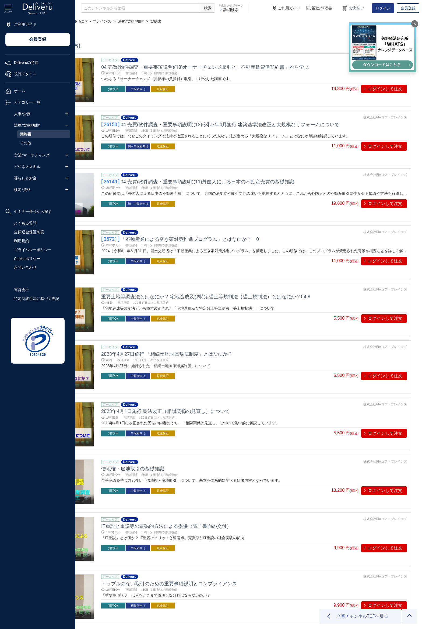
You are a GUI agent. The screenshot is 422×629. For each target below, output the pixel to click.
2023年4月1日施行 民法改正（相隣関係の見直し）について (224, 360)
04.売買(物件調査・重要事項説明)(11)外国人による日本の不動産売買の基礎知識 (256, 164)
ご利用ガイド (286, 8)
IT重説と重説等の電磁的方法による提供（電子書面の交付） (225, 458)
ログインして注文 (385, 88)
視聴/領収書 (319, 8)
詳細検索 (228, 10)
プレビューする (121, 88)
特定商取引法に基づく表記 (36, 298)
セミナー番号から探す (28, 212)
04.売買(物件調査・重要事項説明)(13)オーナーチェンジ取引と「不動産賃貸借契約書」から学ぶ (264, 67)
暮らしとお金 (25, 178)
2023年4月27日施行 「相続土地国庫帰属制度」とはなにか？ (225, 311)
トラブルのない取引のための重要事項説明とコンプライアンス (228, 507)
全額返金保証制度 (29, 232)
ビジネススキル (27, 167)
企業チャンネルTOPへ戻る (362, 616)
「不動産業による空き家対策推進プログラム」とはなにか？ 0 (239, 213)
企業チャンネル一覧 (112, 21)
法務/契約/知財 (27, 125)
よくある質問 (25, 223)
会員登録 (408, 8)
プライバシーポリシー (33, 250)
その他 (25, 143)
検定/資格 (22, 189)
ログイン (383, 8)
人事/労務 (22, 114)
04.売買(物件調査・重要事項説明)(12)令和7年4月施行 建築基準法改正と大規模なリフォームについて (279, 116)
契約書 (25, 134)
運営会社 (21, 290)
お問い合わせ (25, 267)
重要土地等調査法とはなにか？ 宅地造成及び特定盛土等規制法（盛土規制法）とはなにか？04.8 (264, 262)
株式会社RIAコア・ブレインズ (161, 21)
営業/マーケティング (32, 155)
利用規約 (21, 241)
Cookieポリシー (27, 259)
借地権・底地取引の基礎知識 (191, 409)
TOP (85, 21)
